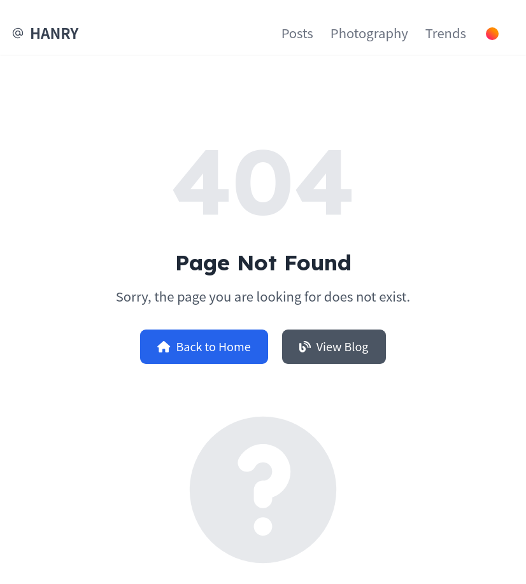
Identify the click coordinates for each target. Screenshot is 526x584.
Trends (445, 33)
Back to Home (203, 346)
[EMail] (17, 33)
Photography (369, 33)
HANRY (54, 33)
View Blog (334, 346)
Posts (297, 33)
